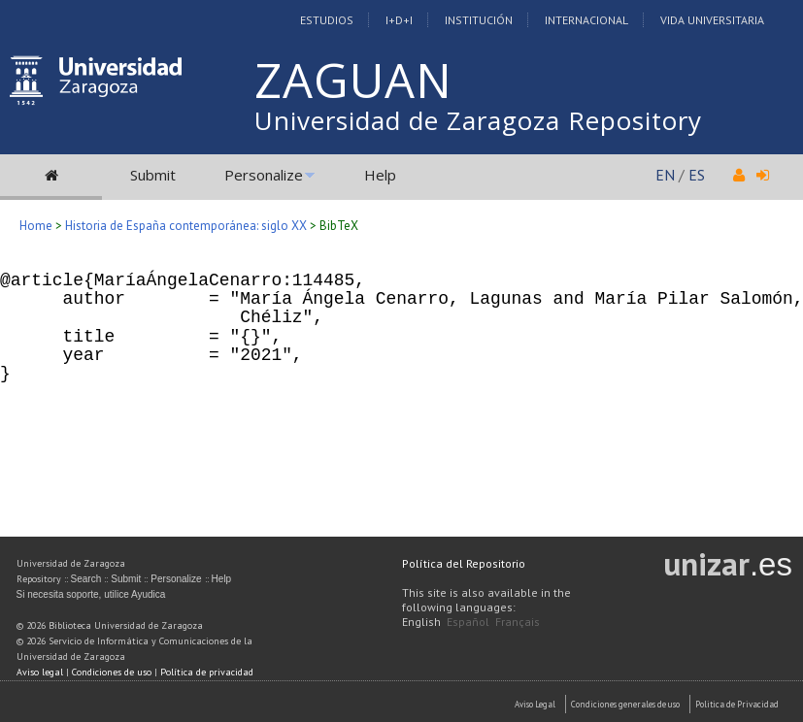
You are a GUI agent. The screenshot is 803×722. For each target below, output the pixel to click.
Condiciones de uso (111, 672)
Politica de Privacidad (737, 704)
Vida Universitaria (712, 20)
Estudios (326, 20)
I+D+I (399, 20)
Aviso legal (40, 672)
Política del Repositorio (463, 563)
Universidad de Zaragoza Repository (478, 120)
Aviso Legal (535, 704)
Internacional (586, 20)
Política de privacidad (206, 672)
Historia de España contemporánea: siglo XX (186, 225)
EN (665, 174)
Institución (479, 20)
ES (696, 174)
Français (517, 621)
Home (35, 225)
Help (380, 174)
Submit (153, 174)
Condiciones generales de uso (625, 704)
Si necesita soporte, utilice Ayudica (91, 594)
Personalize (263, 174)
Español (468, 621)
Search (86, 579)
